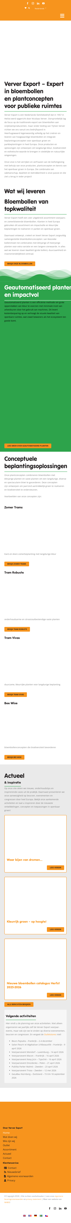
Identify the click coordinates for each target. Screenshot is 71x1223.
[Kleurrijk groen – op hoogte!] (35, 879)
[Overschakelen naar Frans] (30, 1215)
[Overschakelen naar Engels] (24, 1215)
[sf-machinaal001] (33, 326)
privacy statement (33, 1199)
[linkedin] (38, 3)
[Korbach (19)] (35, 642)
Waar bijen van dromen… (25, 860)
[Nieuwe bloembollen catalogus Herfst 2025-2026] (35, 940)
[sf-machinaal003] (33, 405)
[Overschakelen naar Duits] (35, 1215)
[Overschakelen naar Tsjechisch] (46, 1215)
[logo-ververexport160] (10, 14)
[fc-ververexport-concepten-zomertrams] (35, 511)
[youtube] (43, 3)
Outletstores (50, 1034)
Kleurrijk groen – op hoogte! (26, 922)
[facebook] (27, 3)
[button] (29, 8)
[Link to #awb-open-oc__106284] (62, 15)
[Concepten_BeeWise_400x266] (33, 707)
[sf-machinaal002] (33, 365)
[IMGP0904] (35, 577)
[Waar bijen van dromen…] (35, 817)
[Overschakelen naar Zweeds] (41, 1215)
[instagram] (33, 3)
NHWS (7, 1202)
